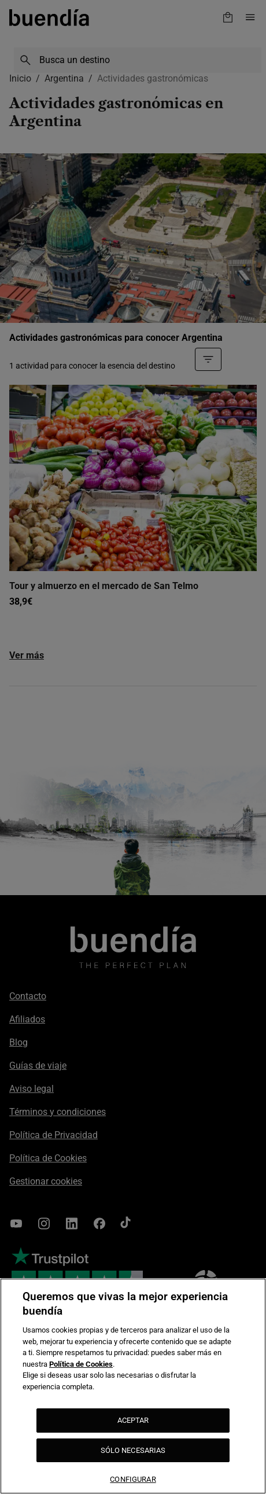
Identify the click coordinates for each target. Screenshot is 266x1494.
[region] (133, 1386)
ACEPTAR (133, 1420)
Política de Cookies (81, 1364)
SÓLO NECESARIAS (133, 1450)
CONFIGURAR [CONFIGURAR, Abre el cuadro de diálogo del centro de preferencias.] (133, 1479)
